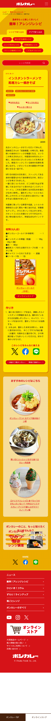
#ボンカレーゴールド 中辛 (25, 91)
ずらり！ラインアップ (17, 643)
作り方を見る (33, 103)
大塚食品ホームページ (16, 688)
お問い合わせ (12, 697)
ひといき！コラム (15, 636)
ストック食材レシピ (12, 50)
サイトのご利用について (17, 694)
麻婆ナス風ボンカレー (16, 362)
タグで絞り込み (35, 32)
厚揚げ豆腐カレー (36, 362)
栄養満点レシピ (30, 45)
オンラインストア (25, 296)
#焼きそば (10, 95)
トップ (5, 11)
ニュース (11, 623)
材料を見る (15, 103)
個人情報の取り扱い (15, 691)
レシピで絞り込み (16, 32)
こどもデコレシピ (33, 50)
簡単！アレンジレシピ (16, 11)
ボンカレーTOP (12, 717)
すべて (7, 39)
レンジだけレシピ (11, 45)
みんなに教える (25, 107)
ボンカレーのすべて (16, 656)
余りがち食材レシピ (23, 39)
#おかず (9, 91)
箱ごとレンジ (13, 649)
